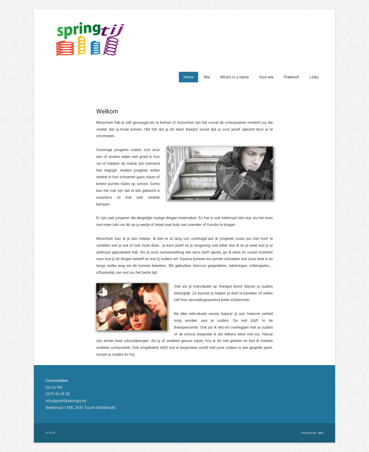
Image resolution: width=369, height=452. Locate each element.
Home (188, 77)
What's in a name (234, 77)
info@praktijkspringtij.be (66, 401)
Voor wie (266, 77)
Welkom (107, 111)
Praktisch (291, 77)
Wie (207, 77)
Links (314, 77)
